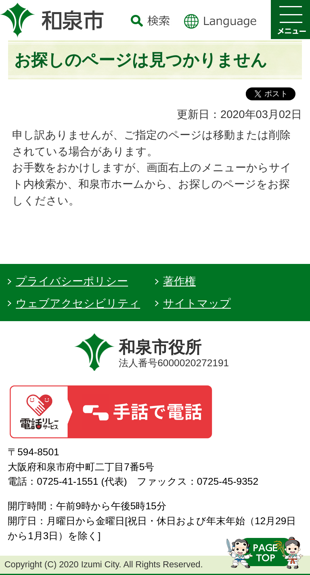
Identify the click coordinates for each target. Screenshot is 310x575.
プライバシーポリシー (72, 281)
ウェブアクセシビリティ (78, 303)
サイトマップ (197, 303)
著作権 (179, 281)
